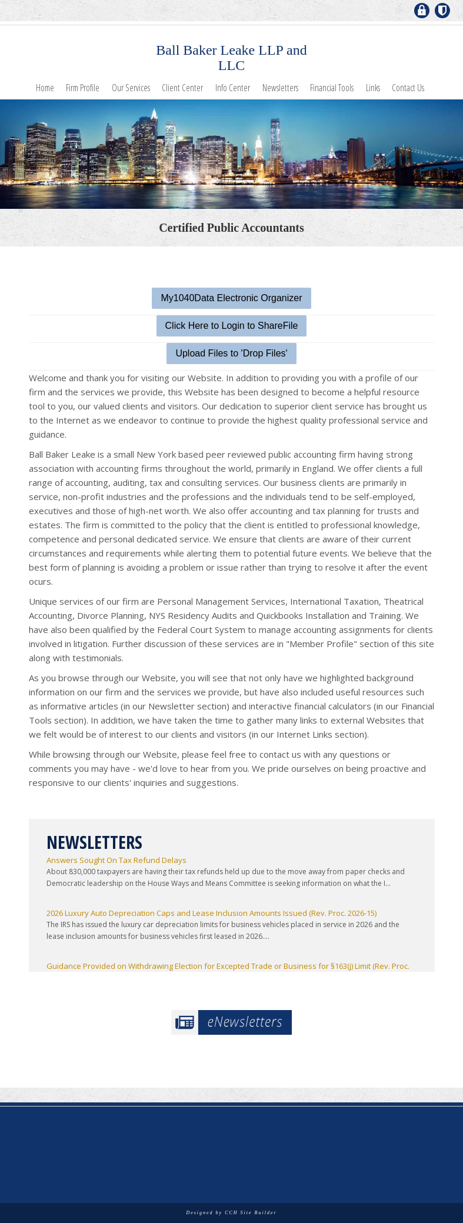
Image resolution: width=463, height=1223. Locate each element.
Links (373, 87)
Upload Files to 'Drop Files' (231, 353)
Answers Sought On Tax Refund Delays (116, 860)
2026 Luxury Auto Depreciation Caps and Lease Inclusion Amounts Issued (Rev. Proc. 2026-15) (211, 913)
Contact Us (408, 87)
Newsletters (280, 87)
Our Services (131, 87)
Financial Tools (332, 87)
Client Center (182, 87)
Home (45, 87)
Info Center (232, 87)
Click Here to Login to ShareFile (231, 326)
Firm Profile (82, 87)
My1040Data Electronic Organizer (231, 298)
